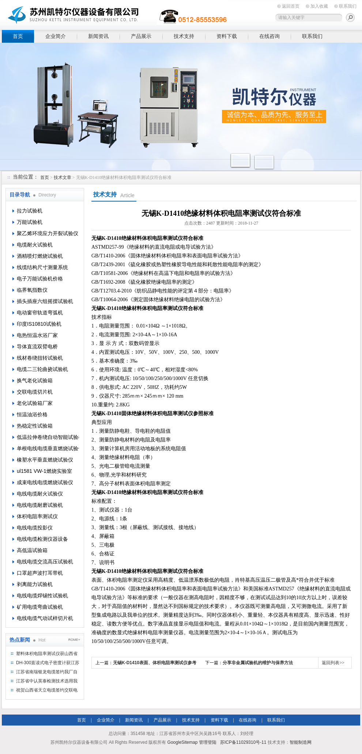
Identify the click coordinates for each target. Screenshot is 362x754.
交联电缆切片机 (35, 392)
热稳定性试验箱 (35, 426)
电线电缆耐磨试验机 (40, 505)
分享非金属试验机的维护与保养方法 (258, 662)
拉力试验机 (29, 211)
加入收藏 (319, 6)
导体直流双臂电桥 (37, 346)
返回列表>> (333, 662)
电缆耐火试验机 (35, 245)
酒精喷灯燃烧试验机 (40, 256)
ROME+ (74, 640)
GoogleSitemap (182, 742)
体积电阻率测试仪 (37, 516)
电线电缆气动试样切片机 (45, 618)
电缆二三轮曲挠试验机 (42, 369)
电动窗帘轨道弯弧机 (40, 312)
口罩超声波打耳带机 (40, 573)
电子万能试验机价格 (40, 279)
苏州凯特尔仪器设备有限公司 (115, 13)
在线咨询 (269, 36)
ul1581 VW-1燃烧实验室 (44, 471)
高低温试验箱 (32, 550)
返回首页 (290, 6)
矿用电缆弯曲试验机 (40, 607)
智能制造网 (301, 742)
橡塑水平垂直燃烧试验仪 (45, 460)
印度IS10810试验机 (39, 324)
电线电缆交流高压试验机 (45, 561)
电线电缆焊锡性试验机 (42, 595)
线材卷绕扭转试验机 (40, 358)
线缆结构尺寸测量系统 (42, 267)
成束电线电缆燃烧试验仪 (45, 482)
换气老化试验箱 (35, 380)
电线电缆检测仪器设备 (42, 539)
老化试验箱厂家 (35, 403)
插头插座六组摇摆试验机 (45, 301)
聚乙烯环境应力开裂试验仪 (47, 233)
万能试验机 (29, 222)
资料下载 (226, 36)
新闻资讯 (98, 36)
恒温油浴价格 (32, 414)
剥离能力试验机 (35, 584)
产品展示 (141, 36)
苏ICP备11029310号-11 (243, 742)
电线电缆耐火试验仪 (40, 494)
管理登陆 (207, 742)
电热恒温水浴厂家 (37, 335)
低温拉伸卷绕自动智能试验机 (48, 437)
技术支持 (184, 36)
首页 (18, 36)
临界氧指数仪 (32, 290)
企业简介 (55, 36)
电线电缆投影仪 (35, 528)
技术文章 (62, 177)
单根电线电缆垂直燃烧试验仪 (48, 448)
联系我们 (348, 6)
